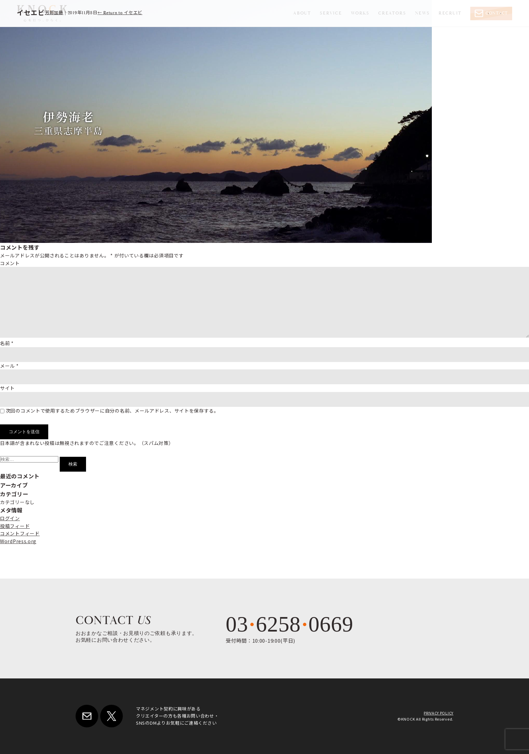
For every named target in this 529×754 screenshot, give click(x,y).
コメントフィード (20, 533)
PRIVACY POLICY (438, 713)
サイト (7, 388)
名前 (7, 343)
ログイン (10, 518)
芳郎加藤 (54, 13)
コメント (10, 263)
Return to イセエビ (120, 13)
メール (9, 365)
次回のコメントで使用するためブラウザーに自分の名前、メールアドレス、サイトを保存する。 (112, 410)
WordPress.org (18, 541)
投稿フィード (15, 526)
